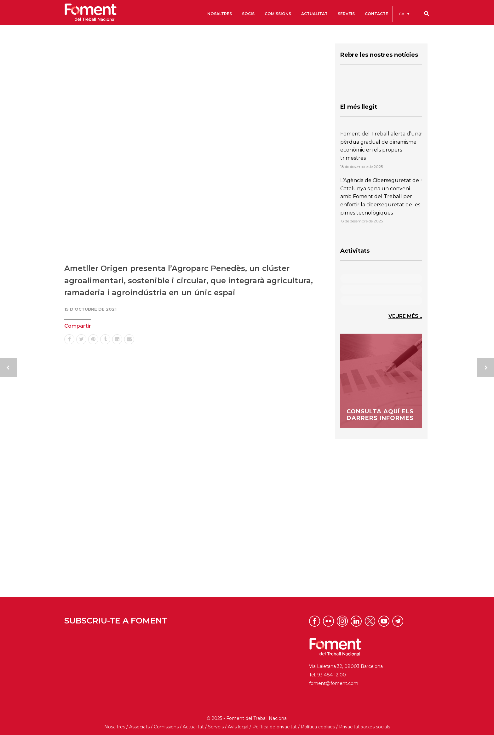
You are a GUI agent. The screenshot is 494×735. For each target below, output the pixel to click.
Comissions (166, 727)
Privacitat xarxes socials (364, 727)
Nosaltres (114, 727)
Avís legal (238, 727)
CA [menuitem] (402, 13)
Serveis (216, 727)
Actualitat (193, 727)
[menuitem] (404, 14)
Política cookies (318, 727)
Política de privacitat (274, 727)
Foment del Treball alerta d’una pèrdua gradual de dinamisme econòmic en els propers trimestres (380, 146)
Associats (139, 727)
